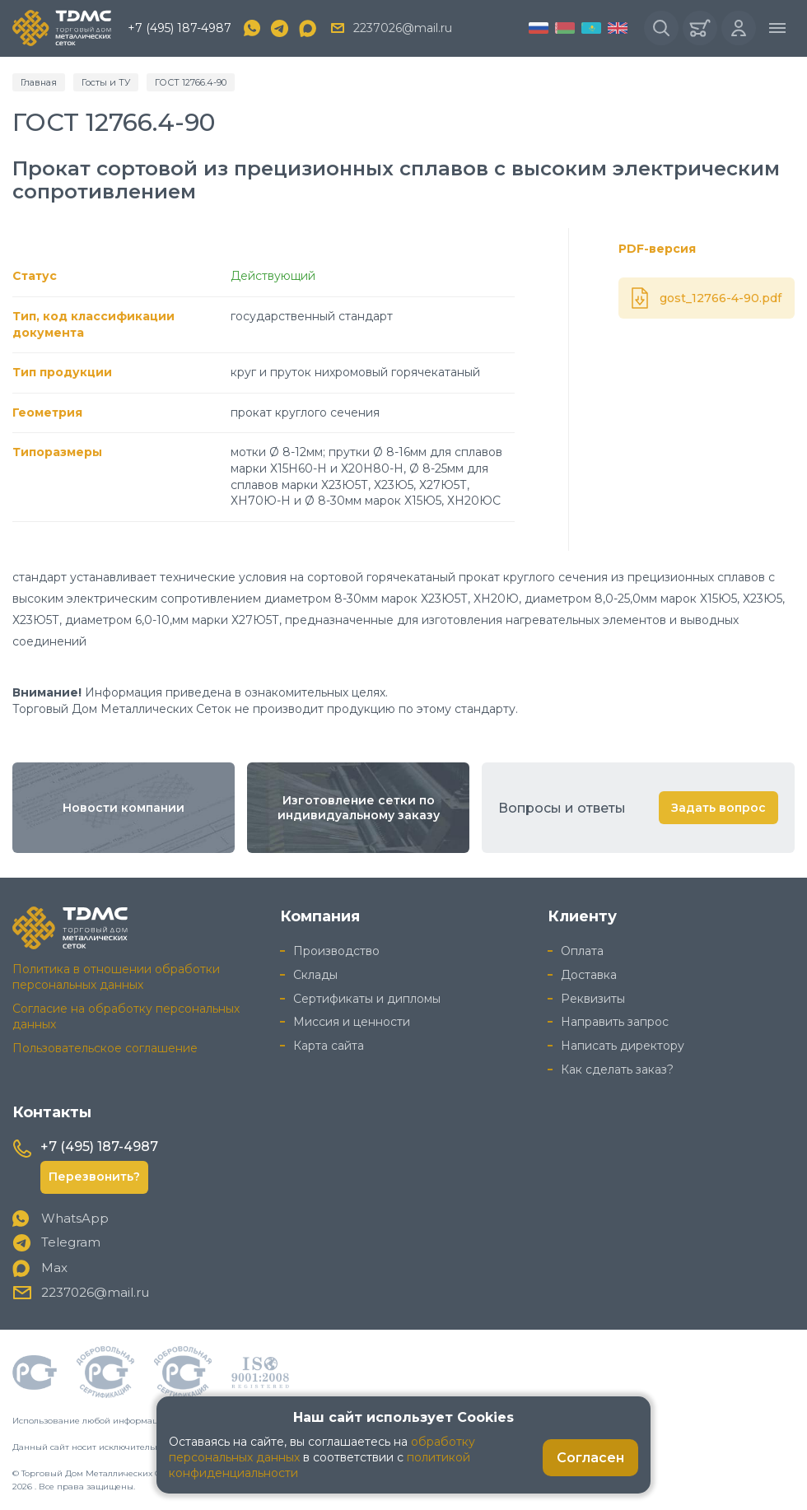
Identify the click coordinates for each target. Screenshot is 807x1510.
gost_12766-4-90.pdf (720, 298)
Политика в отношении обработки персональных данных (116, 977)
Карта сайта (328, 1045)
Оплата (582, 951)
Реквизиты (593, 998)
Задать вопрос (718, 807)
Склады (315, 974)
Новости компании (123, 807)
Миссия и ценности (351, 1021)
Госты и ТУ (106, 82)
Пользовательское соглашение (105, 1048)
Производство (336, 951)
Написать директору (622, 1045)
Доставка (589, 974)
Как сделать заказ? (617, 1069)
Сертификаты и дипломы (367, 998)
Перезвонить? (94, 1176)
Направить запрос (615, 1021)
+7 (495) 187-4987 (179, 28)
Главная (39, 82)
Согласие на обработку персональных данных (126, 1016)
